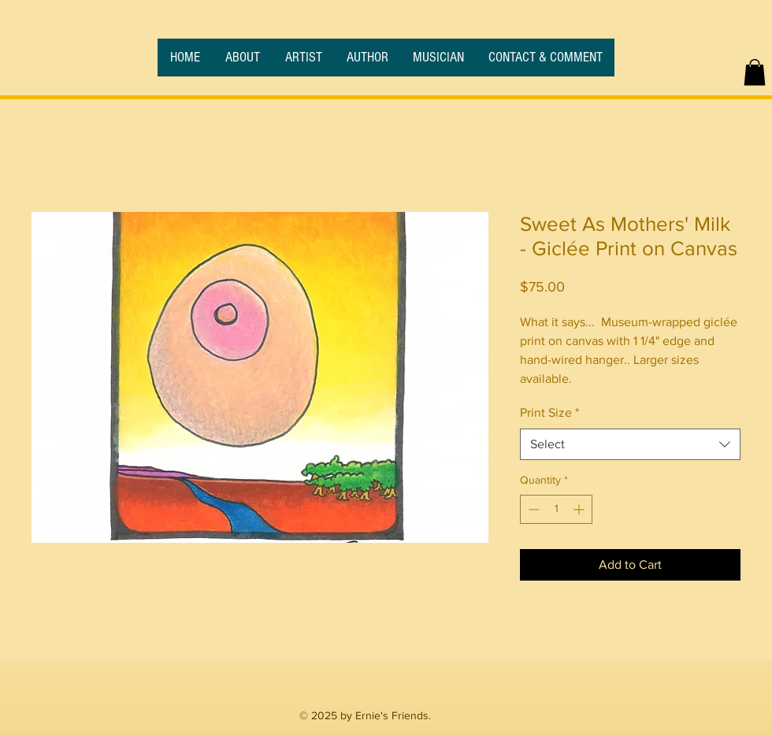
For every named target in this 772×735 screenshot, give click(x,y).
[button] (755, 72)
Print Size (549, 412)
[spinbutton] (556, 509)
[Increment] (580, 509)
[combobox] (630, 444)
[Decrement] (532, 509)
